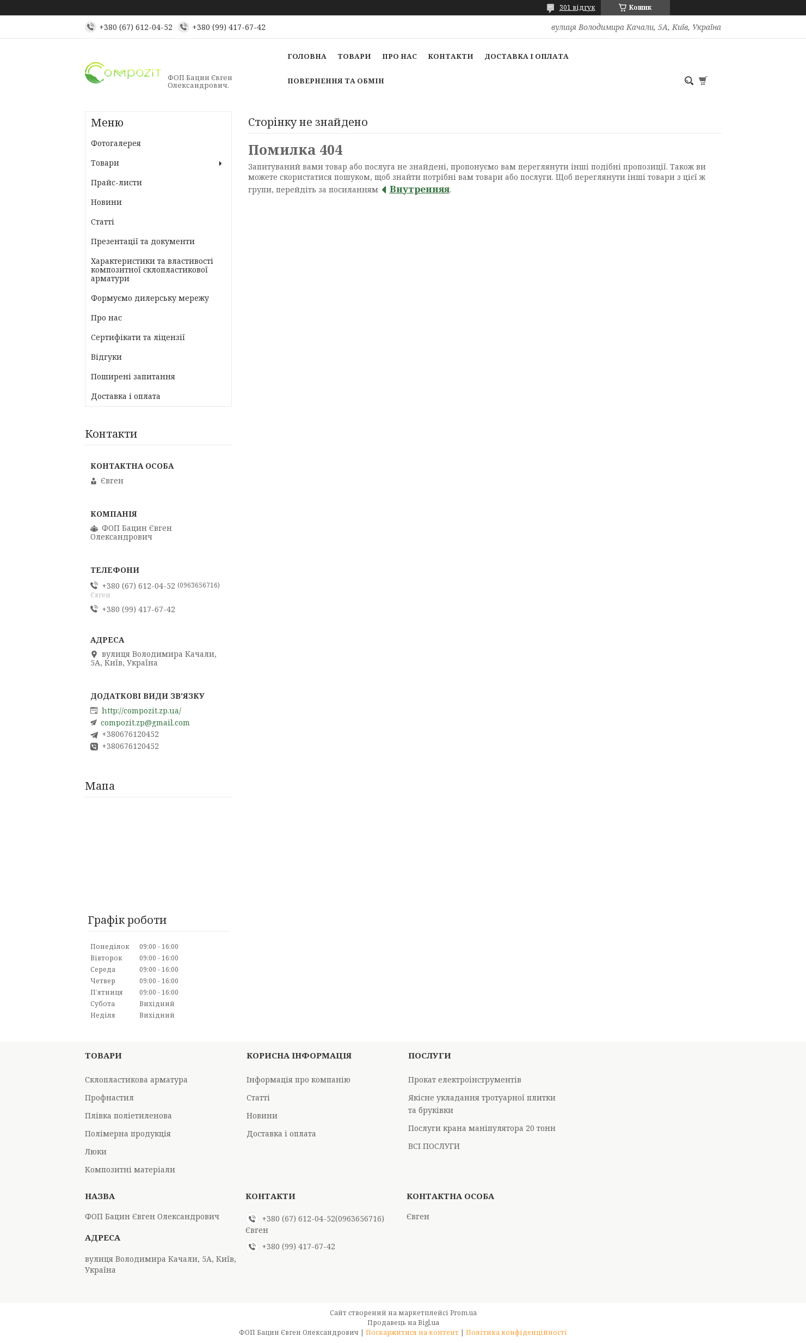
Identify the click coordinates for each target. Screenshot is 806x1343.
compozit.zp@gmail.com (145, 722)
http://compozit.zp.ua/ (141, 710)
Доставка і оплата (526, 56)
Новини (106, 202)
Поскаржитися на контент (412, 1332)
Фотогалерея (116, 143)
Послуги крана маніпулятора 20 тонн (482, 1128)
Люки (96, 1151)
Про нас (399, 56)
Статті (102, 221)
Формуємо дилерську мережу (150, 298)
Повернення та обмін (335, 81)
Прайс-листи (116, 182)
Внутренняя (420, 189)
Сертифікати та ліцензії (138, 337)
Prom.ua (463, 1312)
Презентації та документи (143, 241)
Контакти (450, 56)
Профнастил (109, 1097)
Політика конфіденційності (516, 1332)
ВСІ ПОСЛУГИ (434, 1146)
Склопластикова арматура (136, 1079)
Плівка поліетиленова (128, 1115)
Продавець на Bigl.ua (403, 1322)
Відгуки (106, 357)
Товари (354, 56)
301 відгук (577, 7)
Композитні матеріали (130, 1169)
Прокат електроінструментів (464, 1079)
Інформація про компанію (298, 1079)
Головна (307, 56)
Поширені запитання (133, 376)
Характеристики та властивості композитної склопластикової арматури (152, 269)
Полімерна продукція (128, 1133)
